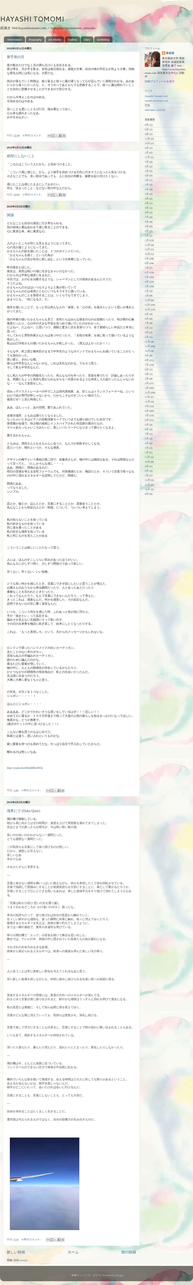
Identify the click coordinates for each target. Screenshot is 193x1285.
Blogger (119, 1275)
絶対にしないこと (21, 156)
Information (15, 39)
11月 (147, 138)
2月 (147, 235)
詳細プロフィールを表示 (159, 81)
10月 (147, 143)
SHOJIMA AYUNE (155, 110)
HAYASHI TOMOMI (32, 19)
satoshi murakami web (156, 100)
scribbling (103, 39)
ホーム (73, 1252)
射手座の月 (15, 57)
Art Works (54, 39)
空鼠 (147, 105)
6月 (147, 166)
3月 (147, 180)
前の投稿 (128, 1252)
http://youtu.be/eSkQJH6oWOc (25, 767)
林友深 (170, 53)
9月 (147, 147)
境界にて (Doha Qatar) (23, 811)
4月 (147, 134)
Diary (87, 39)
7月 (147, 161)
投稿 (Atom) (20, 1260)
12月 (147, 244)
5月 (147, 171)
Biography (35, 39)
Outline (72, 39)
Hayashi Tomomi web (156, 96)
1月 (147, 152)
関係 (10, 215)
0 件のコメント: (32, 135)
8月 (147, 124)
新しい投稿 (16, 1252)
